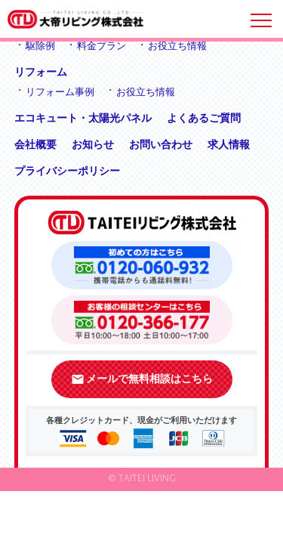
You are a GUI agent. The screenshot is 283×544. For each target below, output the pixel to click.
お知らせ (93, 144)
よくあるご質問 (204, 118)
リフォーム (40, 72)
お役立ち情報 (177, 45)
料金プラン (101, 45)
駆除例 (40, 45)
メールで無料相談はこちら (142, 379)
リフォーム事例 (60, 91)
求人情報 (229, 144)
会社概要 (35, 144)
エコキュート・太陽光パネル (83, 118)
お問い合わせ (160, 144)
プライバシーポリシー (67, 171)
